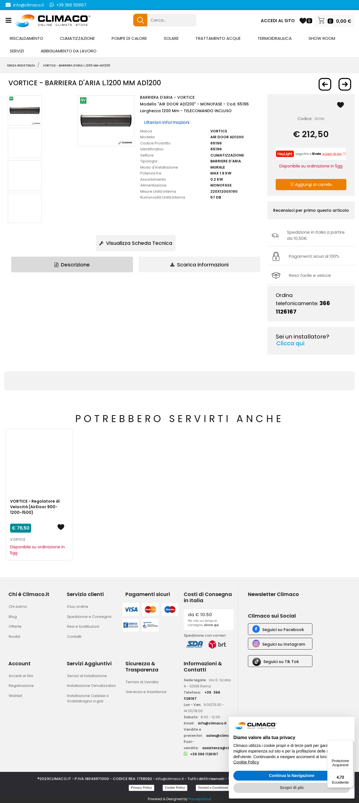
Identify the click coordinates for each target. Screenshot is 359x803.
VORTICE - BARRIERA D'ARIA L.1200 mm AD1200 (76, 65)
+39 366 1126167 (71, 5)
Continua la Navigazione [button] (291, 775)
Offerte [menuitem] (15, 626)
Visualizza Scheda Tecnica (135, 243)
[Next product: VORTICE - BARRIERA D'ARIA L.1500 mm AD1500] (345, 84)
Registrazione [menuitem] (21, 685)
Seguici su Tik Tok (281, 661)
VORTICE (18, 539)
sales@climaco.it (222, 735)
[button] (140, 20)
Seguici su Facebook (283, 629)
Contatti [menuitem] (74, 636)
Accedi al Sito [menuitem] (21, 675)
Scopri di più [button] (292, 787)
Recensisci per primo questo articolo (311, 210)
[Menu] (350, 743)
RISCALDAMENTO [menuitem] (26, 38)
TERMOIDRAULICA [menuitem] (274, 38)
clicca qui (211, 625)
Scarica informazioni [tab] (199, 264)
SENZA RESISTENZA (21, 65)
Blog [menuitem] (13, 616)
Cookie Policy (175, 787)
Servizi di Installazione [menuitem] (87, 675)
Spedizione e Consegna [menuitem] (89, 616)
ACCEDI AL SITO (278, 21)
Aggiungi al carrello (311, 184)
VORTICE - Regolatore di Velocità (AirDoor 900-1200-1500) (35, 506)
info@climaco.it (28, 5)
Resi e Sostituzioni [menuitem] (83, 626)
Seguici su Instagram (283, 644)
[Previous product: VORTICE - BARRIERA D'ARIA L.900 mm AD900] (325, 84)
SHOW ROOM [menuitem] (322, 38)
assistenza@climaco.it (223, 748)
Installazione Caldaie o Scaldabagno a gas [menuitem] (88, 698)
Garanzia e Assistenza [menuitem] (146, 691)
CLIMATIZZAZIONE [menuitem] (77, 38)
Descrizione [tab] (72, 264)
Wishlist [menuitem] (15, 695)
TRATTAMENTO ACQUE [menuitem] (218, 38)
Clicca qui (290, 343)
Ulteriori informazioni (166, 122)
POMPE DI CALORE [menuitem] (129, 38)
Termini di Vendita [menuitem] (142, 682)
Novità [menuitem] (14, 636)
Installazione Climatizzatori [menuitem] (91, 685)
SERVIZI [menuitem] (17, 51)
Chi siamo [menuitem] (18, 606)
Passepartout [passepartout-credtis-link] (199, 799)
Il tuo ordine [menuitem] (77, 606)
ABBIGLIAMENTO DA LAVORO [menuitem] (68, 51)
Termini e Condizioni (213, 787)
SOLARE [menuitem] (171, 38)
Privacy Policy (141, 787)
